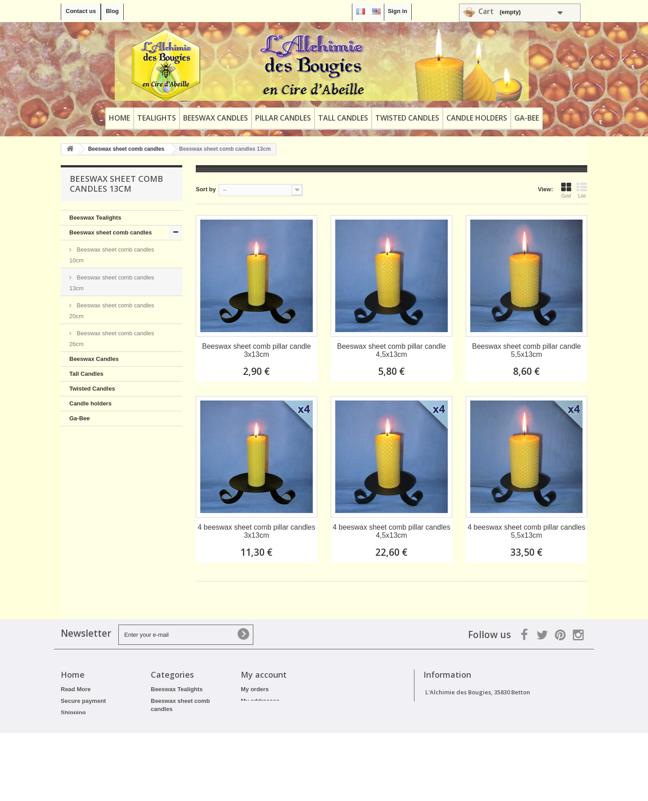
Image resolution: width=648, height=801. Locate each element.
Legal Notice (78, 736)
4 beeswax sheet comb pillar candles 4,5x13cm (391, 531)
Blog (112, 11)
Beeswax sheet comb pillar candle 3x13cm (256, 350)
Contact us (81, 11)
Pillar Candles (283, 118)
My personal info (264, 712)
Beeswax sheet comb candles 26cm (111, 338)
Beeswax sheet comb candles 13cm (111, 283)
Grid (566, 190)
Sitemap (72, 771)
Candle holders (476, 118)
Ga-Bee (526, 118)
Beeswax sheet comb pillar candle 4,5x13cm (391, 350)
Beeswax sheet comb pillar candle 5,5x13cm (526, 350)
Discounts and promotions (98, 747)
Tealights (156, 118)
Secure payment (83, 701)
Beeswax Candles (215, 118)
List (581, 190)
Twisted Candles (407, 118)
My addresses (260, 701)
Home (119, 118)
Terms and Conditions (91, 724)
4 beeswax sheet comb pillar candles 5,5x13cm (526, 531)
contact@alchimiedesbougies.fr (500, 725)
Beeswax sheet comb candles (110, 232)
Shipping (73, 712)
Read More (75, 689)
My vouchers (258, 724)
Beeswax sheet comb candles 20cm (111, 311)
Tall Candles (343, 118)
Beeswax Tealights (95, 217)
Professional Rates (87, 759)
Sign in (397, 11)
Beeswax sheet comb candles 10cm (111, 255)
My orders (255, 689)
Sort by (206, 189)
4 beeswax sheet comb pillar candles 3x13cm (256, 531)
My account (264, 674)
